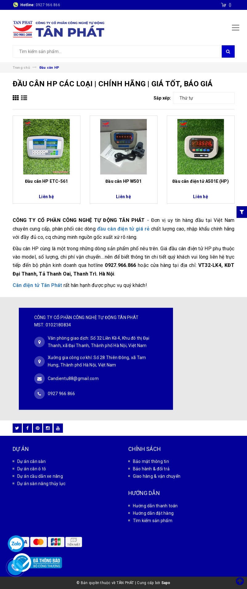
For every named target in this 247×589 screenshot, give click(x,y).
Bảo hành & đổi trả (151, 468)
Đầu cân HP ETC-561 (46, 181)
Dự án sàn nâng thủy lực (41, 483)
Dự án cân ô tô (31, 468)
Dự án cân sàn (31, 461)
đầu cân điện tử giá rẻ (123, 229)
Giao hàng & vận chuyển (157, 476)
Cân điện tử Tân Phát (37, 285)
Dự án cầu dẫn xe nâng (40, 476)
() (230, 5)
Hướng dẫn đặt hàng (153, 513)
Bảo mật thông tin (151, 461)
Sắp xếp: (162, 98)
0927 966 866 (48, 5)
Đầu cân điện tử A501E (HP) (200, 181)
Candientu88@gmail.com (73, 378)
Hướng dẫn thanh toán (155, 505)
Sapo (166, 583)
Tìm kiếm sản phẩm (152, 520)
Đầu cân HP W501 (123, 181)
